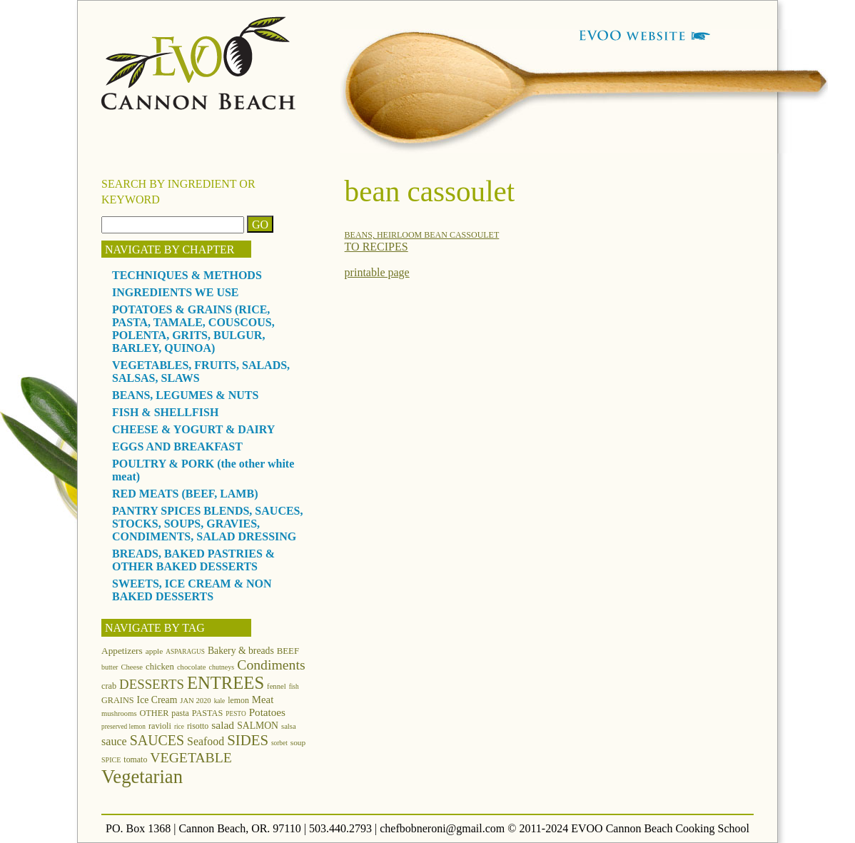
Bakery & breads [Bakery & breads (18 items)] (241, 650)
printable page (377, 272)
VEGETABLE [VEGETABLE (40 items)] (191, 757)
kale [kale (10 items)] (220, 701)
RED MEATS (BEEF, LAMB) (185, 494)
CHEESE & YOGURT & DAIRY (193, 429)
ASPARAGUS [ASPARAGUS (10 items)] (185, 651)
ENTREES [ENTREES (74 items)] (225, 682)
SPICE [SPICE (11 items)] (111, 760)
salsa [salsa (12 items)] (288, 726)
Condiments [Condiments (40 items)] (271, 664)
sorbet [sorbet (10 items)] (279, 743)
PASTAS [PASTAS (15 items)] (207, 713)
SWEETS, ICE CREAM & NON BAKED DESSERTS (192, 589)
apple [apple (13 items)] (154, 651)
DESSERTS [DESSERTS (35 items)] (151, 684)
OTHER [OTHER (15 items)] (154, 713)
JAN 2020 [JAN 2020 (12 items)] (195, 701)
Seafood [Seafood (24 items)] (205, 741)
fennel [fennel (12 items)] (276, 686)
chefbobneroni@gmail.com (442, 828)
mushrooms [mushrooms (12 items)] (119, 713)
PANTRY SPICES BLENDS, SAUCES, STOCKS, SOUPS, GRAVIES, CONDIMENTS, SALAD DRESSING (207, 523)
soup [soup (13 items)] (297, 742)
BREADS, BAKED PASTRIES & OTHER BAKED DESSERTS (193, 559)
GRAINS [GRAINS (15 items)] (117, 700)
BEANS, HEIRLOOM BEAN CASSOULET (422, 235)
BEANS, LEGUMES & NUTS (185, 395)
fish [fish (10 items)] (294, 686)
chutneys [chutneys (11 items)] (222, 667)
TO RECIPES (376, 247)
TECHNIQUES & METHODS (187, 275)
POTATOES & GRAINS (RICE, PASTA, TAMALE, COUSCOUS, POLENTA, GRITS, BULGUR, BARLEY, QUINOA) (193, 328)
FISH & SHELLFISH (165, 412)
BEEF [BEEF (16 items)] (288, 651)
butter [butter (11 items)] (109, 667)
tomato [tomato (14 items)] (135, 759)
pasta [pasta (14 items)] (179, 713)
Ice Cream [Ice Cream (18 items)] (157, 700)
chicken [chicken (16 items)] (160, 667)
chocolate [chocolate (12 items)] (191, 667)
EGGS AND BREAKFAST (177, 446)
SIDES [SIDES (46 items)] (247, 740)
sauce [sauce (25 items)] (114, 741)
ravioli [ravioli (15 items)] (159, 726)
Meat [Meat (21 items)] (262, 699)
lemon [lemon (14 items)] (238, 700)
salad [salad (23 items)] (222, 725)
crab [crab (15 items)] (108, 686)
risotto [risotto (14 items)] (197, 726)
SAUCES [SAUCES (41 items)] (157, 740)
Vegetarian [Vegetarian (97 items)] (142, 776)
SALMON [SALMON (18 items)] (257, 725)
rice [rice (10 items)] (179, 726)
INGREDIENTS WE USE (175, 292)
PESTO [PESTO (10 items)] (236, 713)
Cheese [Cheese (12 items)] (132, 667)
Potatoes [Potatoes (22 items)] (267, 712)
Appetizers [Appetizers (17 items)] (122, 650)
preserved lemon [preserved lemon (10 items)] (123, 726)
